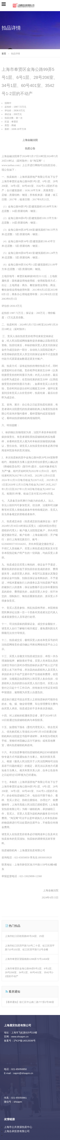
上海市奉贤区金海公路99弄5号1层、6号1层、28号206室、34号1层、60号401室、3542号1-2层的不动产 (29, 972)
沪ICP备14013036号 (25, 1040)
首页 (4, 53)
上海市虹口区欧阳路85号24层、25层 (24, 936)
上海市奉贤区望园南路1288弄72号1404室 (27, 959)
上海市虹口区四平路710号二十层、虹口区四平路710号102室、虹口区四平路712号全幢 (30, 947)
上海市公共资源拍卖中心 (18, 1127)
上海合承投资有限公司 (17, 1131)
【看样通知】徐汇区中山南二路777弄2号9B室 (29, 1002)
